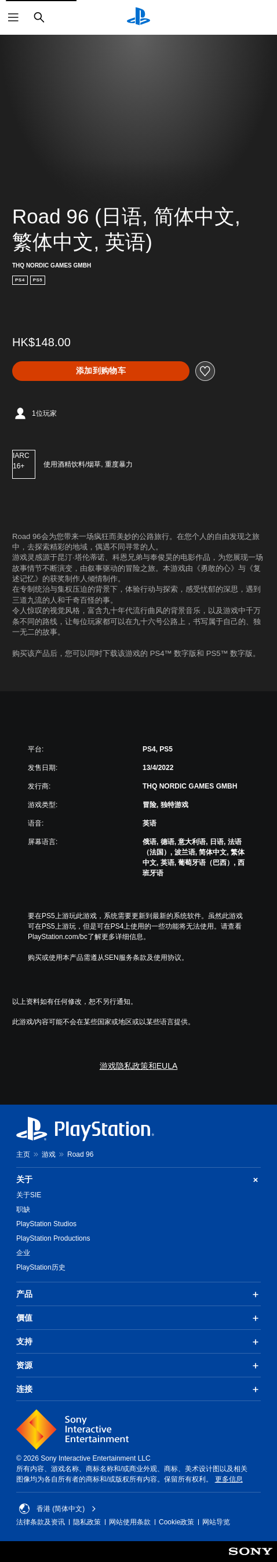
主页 (23, 1154)
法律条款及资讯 (40, 1522)
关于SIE (28, 1195)
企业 (23, 1253)
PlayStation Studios (46, 1224)
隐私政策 (87, 1522)
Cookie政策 (176, 1522)
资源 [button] (138, 1366)
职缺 (23, 1209)
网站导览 (216, 1522)
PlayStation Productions (53, 1238)
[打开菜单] (13, 17)
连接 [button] (138, 1389)
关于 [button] (138, 1180)
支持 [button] (138, 1342)
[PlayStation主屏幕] (138, 17)
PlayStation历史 (40, 1267)
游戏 (49, 1154)
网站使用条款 (130, 1522)
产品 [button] (138, 1294)
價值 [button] (138, 1318)
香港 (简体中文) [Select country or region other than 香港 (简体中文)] (57, 1509)
